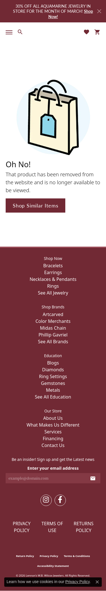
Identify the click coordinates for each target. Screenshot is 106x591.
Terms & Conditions (77, 556)
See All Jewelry (53, 293)
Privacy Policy (22, 526)
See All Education (53, 397)
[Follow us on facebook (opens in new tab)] (60, 500)
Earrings (53, 272)
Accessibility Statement (53, 566)
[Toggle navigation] (8, 32)
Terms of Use (52, 526)
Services (53, 432)
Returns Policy (84, 526)
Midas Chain (53, 328)
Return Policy (25, 556)
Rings (53, 286)
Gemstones (53, 383)
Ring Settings (53, 376)
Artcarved (53, 314)
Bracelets (53, 265)
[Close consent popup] (97, 582)
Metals (53, 390)
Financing (53, 438)
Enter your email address (53, 468)
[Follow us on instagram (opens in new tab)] (46, 500)
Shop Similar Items (35, 205)
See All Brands (53, 341)
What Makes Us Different (53, 425)
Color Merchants (52, 321)
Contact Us (53, 445)
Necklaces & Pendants (53, 279)
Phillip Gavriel (53, 335)
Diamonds (53, 370)
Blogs (53, 363)
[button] (20, 31)
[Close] (99, 11)
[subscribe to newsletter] (92, 478)
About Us (53, 418)
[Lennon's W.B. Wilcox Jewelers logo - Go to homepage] (53, 31)
